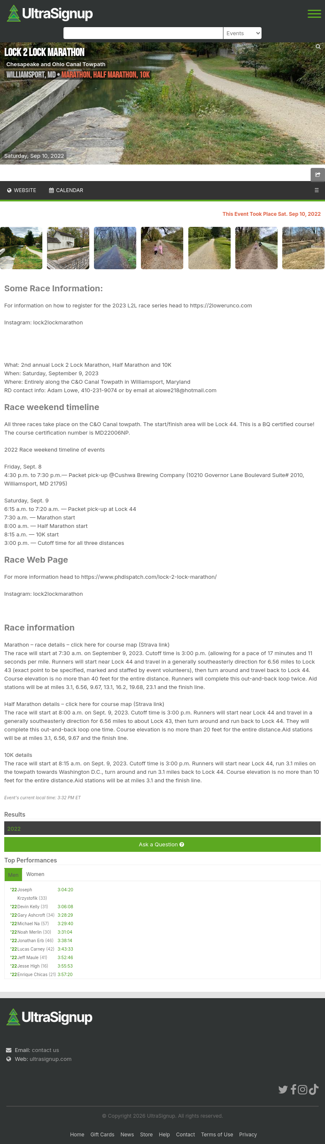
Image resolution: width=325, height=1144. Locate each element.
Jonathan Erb (30, 940)
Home (77, 1134)
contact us (45, 1049)
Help (164, 1134)
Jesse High (28, 965)
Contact (185, 1134)
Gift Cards (103, 1134)
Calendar (65, 190)
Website (21, 190)
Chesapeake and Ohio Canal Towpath (55, 64)
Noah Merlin (29, 932)
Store (146, 1134)
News (127, 1134)
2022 (14, 828)
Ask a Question (161, 844)
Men (13, 875)
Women (35, 874)
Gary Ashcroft (31, 915)
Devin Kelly (28, 906)
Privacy (248, 1134)
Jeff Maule (28, 957)
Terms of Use (217, 1134)
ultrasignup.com (51, 1058)
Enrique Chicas (32, 974)
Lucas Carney (31, 948)
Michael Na (28, 923)
